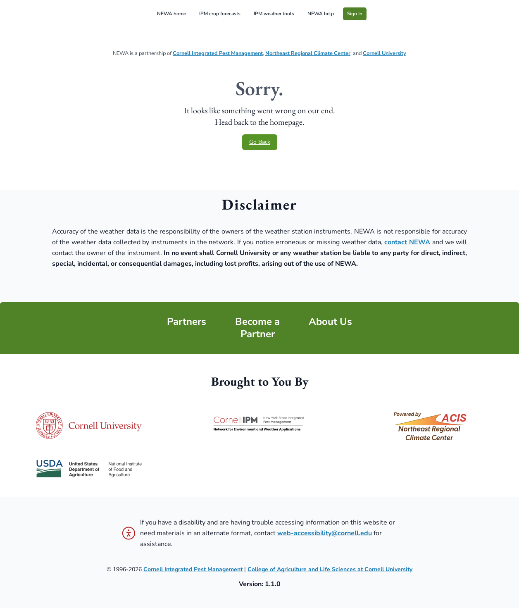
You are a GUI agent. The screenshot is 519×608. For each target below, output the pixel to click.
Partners (186, 321)
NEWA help (320, 13)
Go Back (259, 142)
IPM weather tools (274, 13)
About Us (330, 321)
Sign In (354, 13)
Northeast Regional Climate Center (307, 53)
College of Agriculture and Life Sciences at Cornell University (330, 569)
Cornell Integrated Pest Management (218, 53)
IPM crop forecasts (219, 13)
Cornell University (384, 53)
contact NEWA (407, 242)
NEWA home (171, 13)
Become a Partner (257, 328)
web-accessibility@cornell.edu (324, 533)
